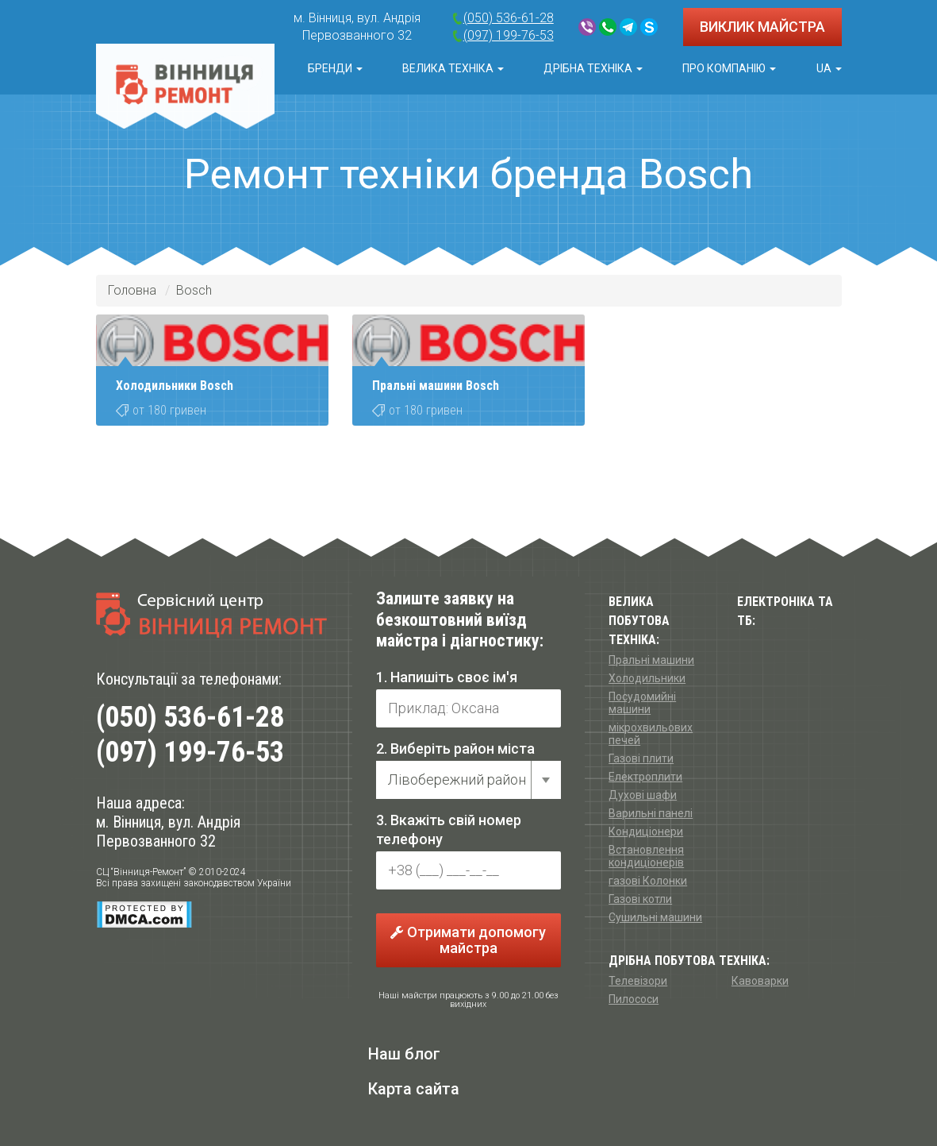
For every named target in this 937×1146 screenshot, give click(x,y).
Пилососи (634, 999)
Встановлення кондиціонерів (646, 856)
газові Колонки (648, 880)
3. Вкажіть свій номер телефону (448, 829)
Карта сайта (413, 1088)
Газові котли (640, 899)
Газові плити (641, 758)
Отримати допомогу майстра (468, 940)
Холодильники (647, 678)
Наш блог (404, 1053)
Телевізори (638, 980)
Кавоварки (760, 980)
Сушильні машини (655, 917)
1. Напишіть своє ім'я (446, 677)
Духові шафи (643, 795)
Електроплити (645, 776)
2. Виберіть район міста (455, 748)
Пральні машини (651, 660)
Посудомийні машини (642, 703)
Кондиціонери (646, 831)
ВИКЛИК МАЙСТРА (762, 26)
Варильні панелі (651, 813)
